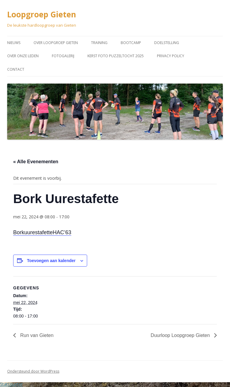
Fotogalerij (63, 55)
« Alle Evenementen (35, 161)
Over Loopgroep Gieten (56, 42)
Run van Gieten (36, 335)
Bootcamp (131, 42)
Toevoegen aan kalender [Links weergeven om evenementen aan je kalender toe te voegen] (51, 260)
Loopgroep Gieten (41, 14)
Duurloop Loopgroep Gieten (181, 335)
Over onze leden (23, 55)
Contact (15, 69)
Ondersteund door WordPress (33, 371)
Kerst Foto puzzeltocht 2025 (115, 55)
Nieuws (13, 42)
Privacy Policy (170, 55)
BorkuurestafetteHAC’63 (42, 232)
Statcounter (11, 384)
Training (99, 42)
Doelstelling (166, 42)
